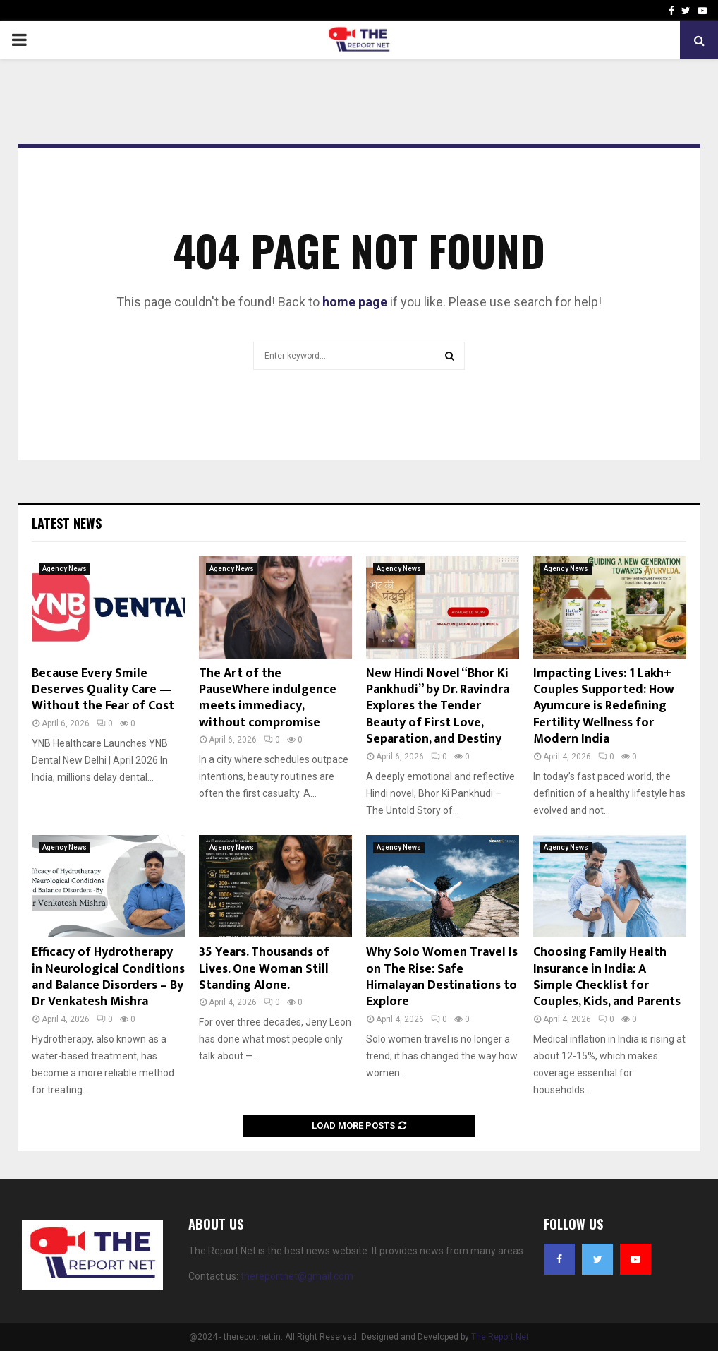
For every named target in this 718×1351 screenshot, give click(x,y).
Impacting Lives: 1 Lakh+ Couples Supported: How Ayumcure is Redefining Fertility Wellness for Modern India (603, 706)
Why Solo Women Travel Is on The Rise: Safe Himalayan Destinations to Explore (442, 977)
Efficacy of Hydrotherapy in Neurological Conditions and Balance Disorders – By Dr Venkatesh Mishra (108, 977)
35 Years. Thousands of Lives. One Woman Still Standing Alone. (264, 969)
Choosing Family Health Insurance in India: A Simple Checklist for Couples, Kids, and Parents (607, 977)
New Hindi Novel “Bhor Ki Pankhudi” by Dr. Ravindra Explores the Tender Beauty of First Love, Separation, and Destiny (437, 706)
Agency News (64, 568)
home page (354, 301)
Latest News (67, 523)
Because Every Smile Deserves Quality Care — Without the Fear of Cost (103, 690)
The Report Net (500, 1337)
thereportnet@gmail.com (297, 1276)
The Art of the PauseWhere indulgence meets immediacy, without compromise (267, 698)
